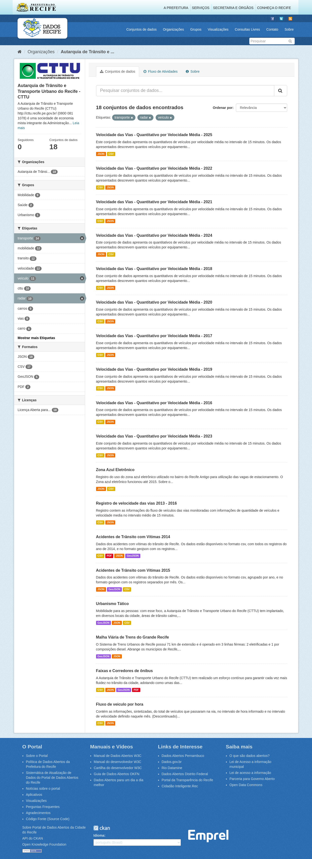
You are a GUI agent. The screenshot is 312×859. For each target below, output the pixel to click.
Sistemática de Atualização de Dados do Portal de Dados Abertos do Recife (52, 777)
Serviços (200, 8)
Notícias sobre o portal (43, 788)
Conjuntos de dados (141, 29)
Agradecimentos (38, 813)
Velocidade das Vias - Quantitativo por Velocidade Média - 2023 (154, 436)
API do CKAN (32, 838)
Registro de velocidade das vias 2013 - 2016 (136, 503)
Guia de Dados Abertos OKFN (117, 774)
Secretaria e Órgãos (233, 8)
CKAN (101, 828)
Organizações (173, 29)
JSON (101, 153)
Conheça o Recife (274, 8)
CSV (111, 153)
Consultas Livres (247, 29)
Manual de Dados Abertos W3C (118, 756)
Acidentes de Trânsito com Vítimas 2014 (133, 537)
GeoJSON (133, 555)
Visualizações (218, 29)
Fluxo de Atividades (160, 71)
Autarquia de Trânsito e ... (87, 51)
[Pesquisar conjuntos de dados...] (185, 90)
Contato (272, 29)
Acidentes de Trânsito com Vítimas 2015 (133, 570)
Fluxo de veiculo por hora (119, 704)
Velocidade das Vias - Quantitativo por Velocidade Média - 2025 (154, 135)
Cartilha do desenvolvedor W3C (118, 768)
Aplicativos (34, 795)
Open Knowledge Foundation (44, 844)
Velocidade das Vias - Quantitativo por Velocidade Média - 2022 (154, 168)
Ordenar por (222, 108)
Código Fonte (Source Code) (48, 819)
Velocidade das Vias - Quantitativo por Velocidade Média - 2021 (154, 202)
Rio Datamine (172, 768)
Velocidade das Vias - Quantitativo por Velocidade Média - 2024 (154, 235)
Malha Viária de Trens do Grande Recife (132, 637)
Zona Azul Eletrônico (115, 470)
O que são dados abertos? (250, 756)
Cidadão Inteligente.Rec (180, 786)
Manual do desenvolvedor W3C (117, 762)
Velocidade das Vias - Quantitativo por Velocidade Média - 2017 (154, 336)
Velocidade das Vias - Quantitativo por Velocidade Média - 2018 (154, 269)
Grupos (195, 29)
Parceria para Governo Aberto (252, 779)
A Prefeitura (176, 8)
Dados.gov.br (172, 762)
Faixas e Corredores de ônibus (124, 671)
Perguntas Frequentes (43, 807)
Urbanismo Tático (112, 604)
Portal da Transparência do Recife (187, 780)
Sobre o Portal (37, 756)
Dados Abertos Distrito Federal (185, 774)
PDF (109, 555)
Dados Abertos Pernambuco (183, 756)
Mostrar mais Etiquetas (36, 338)
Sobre (289, 29)
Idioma (98, 835)
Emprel (208, 836)
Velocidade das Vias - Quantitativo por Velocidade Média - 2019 (154, 369)
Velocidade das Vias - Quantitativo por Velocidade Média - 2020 (154, 302)
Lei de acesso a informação (250, 773)
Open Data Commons (246, 785)
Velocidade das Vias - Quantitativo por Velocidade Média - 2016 (154, 403)
